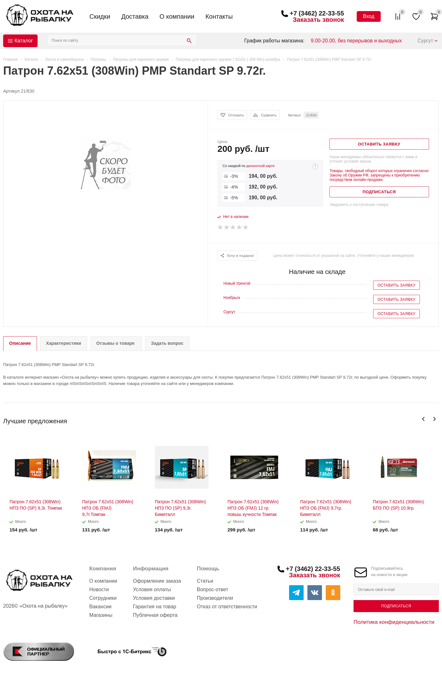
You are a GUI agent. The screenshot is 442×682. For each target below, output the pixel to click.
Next (434, 419)
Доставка (134, 16)
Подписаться (396, 606)
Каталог (24, 40)
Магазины (100, 615)
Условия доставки (154, 598)
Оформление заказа (157, 581)
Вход (368, 16)
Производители (215, 598)
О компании (177, 16)
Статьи (205, 581)
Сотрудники (103, 598)
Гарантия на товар (154, 606)
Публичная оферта (155, 615)
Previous (423, 419)
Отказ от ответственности (227, 606)
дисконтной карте (260, 166)
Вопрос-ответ (212, 589)
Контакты (219, 16)
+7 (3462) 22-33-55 (317, 13)
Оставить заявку (396, 285)
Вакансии (100, 606)
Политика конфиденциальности (394, 622)
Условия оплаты (152, 589)
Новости (99, 589)
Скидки (99, 16)
